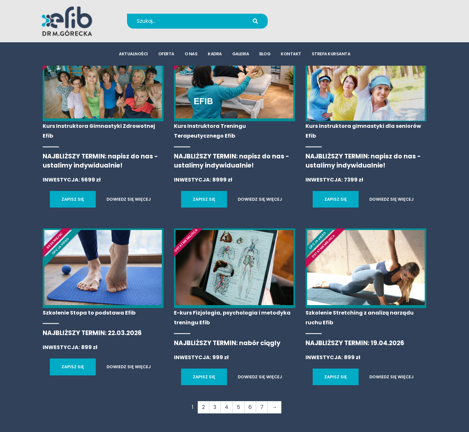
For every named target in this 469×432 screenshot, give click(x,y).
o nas (191, 54)
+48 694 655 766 (317, 16)
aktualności (133, 54)
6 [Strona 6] (250, 407)
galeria (240, 54)
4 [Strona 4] (226, 407)
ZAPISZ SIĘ (73, 199)
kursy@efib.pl (312, 25)
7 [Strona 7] (261, 407)
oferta (166, 54)
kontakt (291, 54)
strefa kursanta (331, 54)
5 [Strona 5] (238, 407)
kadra (215, 54)
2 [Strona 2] (203, 407)
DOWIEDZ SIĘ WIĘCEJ (129, 199)
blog (264, 54)
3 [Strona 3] (214, 407)
